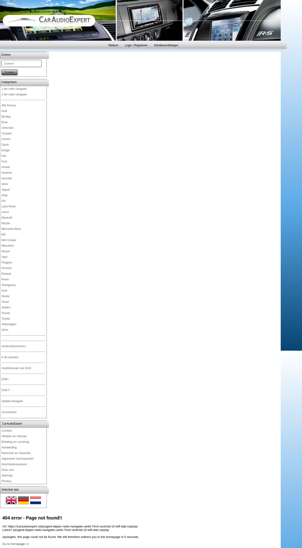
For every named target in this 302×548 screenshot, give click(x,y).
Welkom (113, 45)
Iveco (4, 184)
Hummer (6, 172)
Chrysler (6, 133)
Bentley (6, 116)
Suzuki (5, 313)
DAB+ (5, 379)
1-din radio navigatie (14, 88)
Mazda (5, 223)
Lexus (5, 212)
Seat (4, 290)
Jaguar (5, 189)
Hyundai (6, 178)
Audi (4, 111)
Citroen (6, 139)
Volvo (4, 330)
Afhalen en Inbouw (14, 436)
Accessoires (9, 412)
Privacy (6, 481)
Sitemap (7, 475)
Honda (5, 167)
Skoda (5, 296)
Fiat (3, 156)
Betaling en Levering (15, 441)
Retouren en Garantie (16, 453)
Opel (4, 257)
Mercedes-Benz (11, 229)
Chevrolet (7, 128)
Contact (6, 430)
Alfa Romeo (8, 105)
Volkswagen (8, 324)
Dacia (5, 144)
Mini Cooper (9, 240)
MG (3, 234)
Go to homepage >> (15, 544)
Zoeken (9, 72)
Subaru (6, 307)
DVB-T (5, 390)
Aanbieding (9, 447)
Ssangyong (8, 285)
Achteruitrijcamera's (13, 346)
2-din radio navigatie (14, 94)
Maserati (6, 217)
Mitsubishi (7, 245)
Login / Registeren (136, 45)
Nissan (5, 251)
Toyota (5, 318)
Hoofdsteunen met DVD (16, 368)
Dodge (5, 150)
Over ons (7, 470)
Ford (4, 161)
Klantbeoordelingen (166, 45)
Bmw (4, 122)
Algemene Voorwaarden (17, 458)
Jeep (4, 195)
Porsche (6, 268)
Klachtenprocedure (14, 464)
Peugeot (6, 262)
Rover (5, 279)
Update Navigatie (12, 401)
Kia (3, 200)
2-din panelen (9, 357)
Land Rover (8, 206)
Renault (6, 273)
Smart (5, 301)
